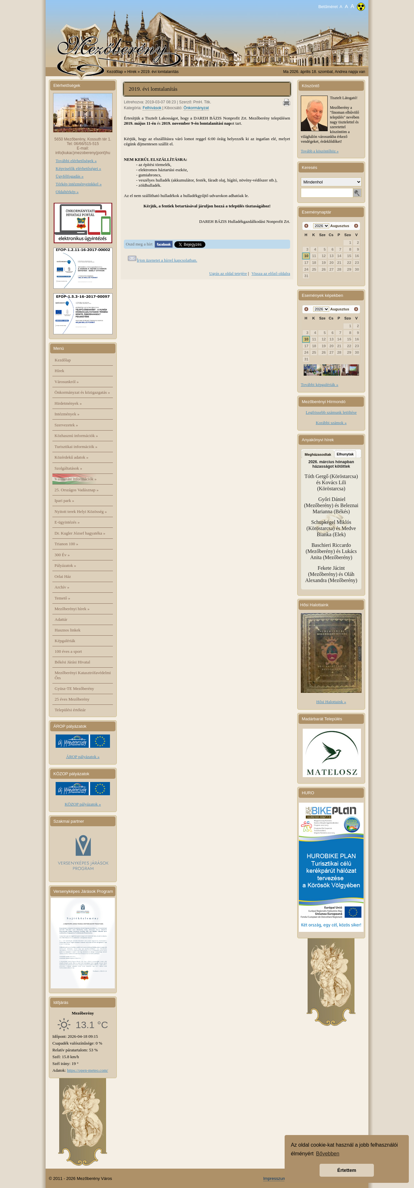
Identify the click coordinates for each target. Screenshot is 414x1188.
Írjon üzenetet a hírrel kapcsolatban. (167, 260)
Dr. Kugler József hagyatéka (80, 533)
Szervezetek (66, 424)
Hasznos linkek (68, 630)
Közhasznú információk (76, 435)
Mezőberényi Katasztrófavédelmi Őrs (83, 675)
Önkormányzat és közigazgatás (82, 392)
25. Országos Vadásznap (77, 489)
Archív (62, 587)
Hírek (59, 370)
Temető (63, 598)
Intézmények (67, 414)
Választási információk (76, 478)
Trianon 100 (66, 543)
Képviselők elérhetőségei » (78, 168)
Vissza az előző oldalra (271, 273)
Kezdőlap (115, 71)
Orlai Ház (63, 576)
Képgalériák (65, 640)
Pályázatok (65, 565)
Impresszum (274, 1178)
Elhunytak (345, 454)
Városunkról (67, 381)
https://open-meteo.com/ (87, 1070)
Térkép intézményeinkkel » (79, 184)
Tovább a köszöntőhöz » (320, 151)
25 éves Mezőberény (72, 699)
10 (306, 256)
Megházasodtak (318, 454)
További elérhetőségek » (76, 160)
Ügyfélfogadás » (69, 176)
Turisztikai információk (76, 446)
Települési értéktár (70, 709)
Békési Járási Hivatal (72, 662)
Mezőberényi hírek (72, 608)
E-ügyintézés (67, 522)
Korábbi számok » (331, 422)
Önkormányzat (196, 108)
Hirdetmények (68, 403)
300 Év (62, 554)
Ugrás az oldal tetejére (228, 273)
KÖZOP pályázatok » (83, 804)
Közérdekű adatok (72, 457)
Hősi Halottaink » (331, 701)
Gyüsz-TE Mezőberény (74, 688)
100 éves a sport (68, 651)
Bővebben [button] (327, 1153)
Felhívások (152, 108)
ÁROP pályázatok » (83, 756)
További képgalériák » (319, 384)
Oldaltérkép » (67, 191)
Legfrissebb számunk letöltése (331, 412)
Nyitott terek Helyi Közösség (81, 511)
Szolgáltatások (68, 468)
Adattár (61, 619)
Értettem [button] (346, 1170)
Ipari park (64, 500)
